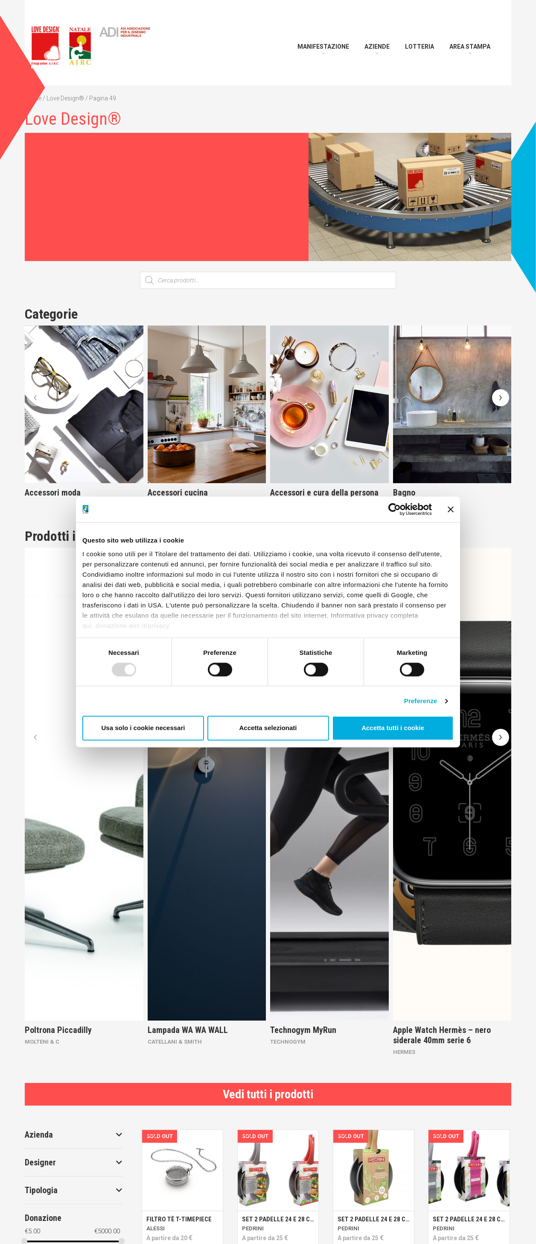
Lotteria (419, 46)
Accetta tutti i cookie (392, 728)
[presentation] (35, 397)
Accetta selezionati (268, 728)
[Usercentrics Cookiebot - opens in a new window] (394, 509)
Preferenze (420, 700)
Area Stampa (469, 46)
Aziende (377, 46)
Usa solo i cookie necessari (143, 728)
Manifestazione (323, 46)
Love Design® (65, 98)
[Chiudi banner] (451, 509)
